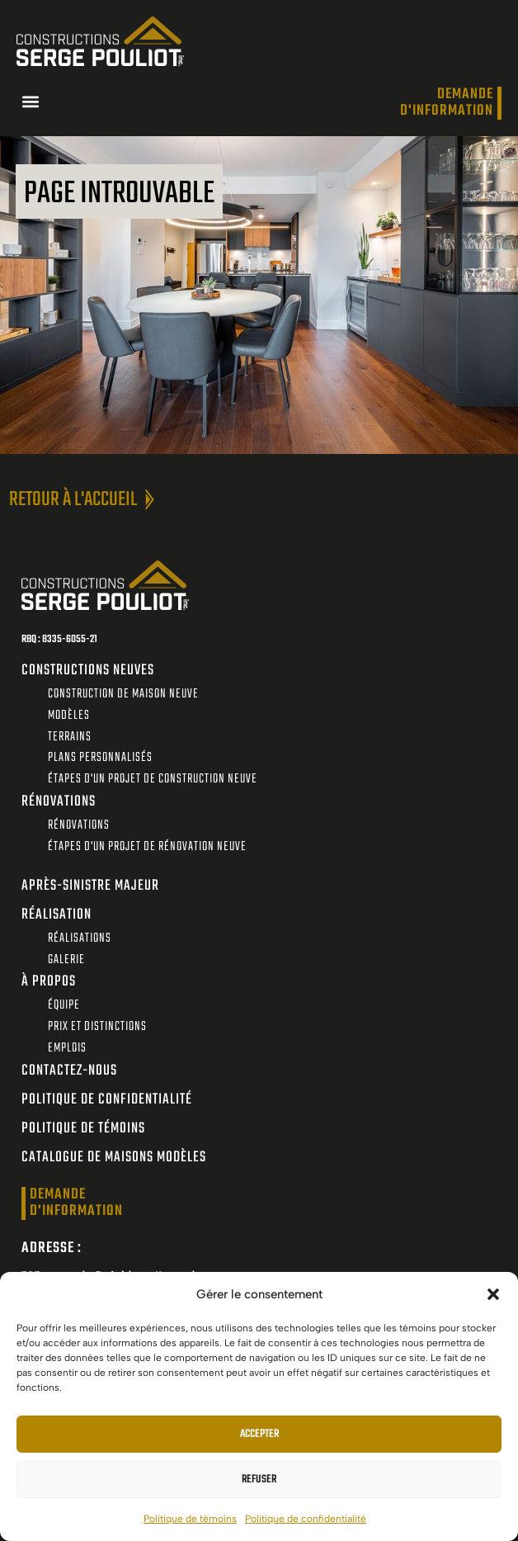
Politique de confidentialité (305, 1518)
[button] (493, 1294)
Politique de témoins (190, 1518)
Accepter (259, 1434)
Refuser (259, 1479)
